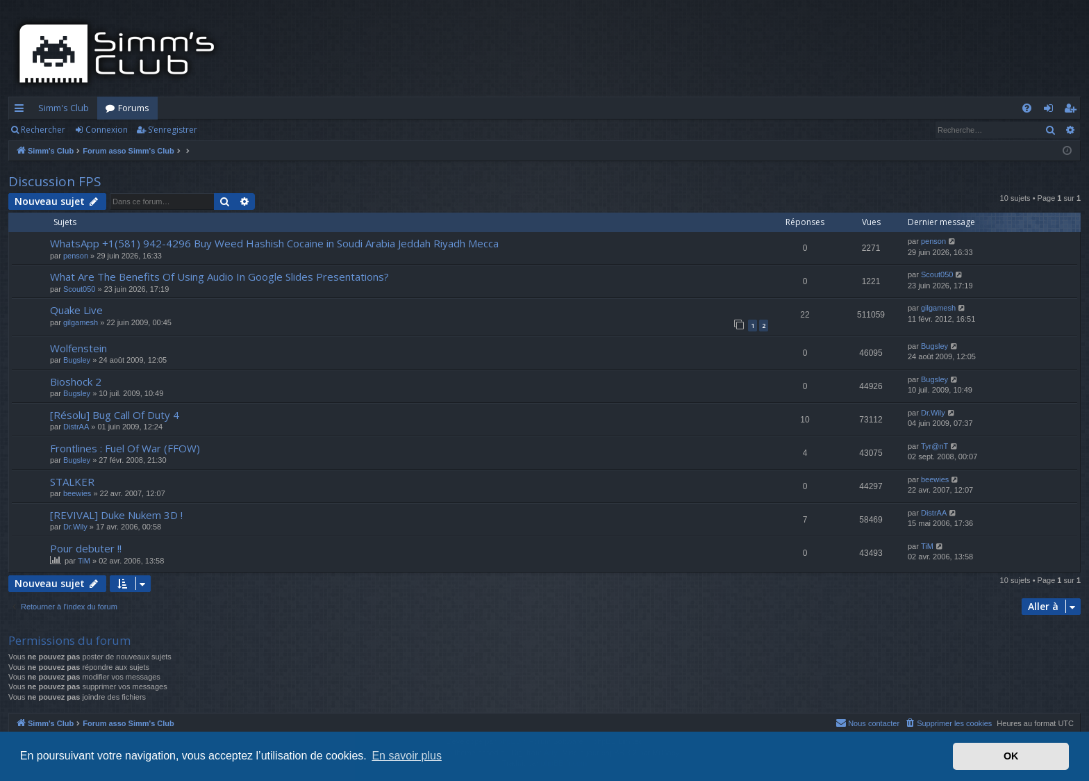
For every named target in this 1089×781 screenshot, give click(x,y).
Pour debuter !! (86, 548)
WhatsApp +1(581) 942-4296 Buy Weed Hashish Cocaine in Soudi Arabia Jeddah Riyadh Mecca (274, 243)
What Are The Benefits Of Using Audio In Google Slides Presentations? (219, 276)
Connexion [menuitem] (1051, 110)
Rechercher (43, 129)
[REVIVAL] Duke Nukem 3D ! (116, 515)
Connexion (106, 129)
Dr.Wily (933, 413)
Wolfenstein (78, 348)
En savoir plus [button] (407, 756)
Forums (133, 107)
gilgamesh (80, 322)
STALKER (72, 481)
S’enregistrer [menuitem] (1073, 110)
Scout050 (79, 289)
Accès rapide (22, 110)
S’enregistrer (172, 129)
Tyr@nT (934, 446)
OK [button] (1011, 756)
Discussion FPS (54, 181)
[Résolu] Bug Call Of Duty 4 (114, 415)
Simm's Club (63, 107)
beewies (77, 493)
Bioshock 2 (75, 381)
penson (75, 256)
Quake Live (76, 310)
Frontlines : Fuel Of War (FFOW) (125, 448)
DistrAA (76, 426)
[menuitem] (1027, 108)
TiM (84, 561)
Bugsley (76, 360)
